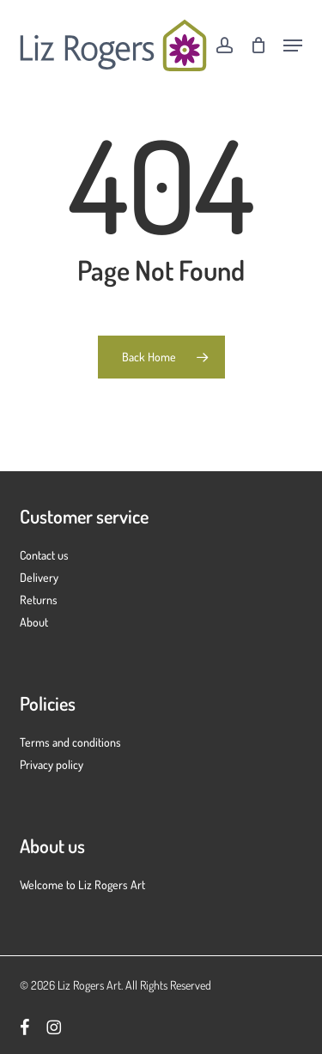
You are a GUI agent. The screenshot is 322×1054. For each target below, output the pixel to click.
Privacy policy (51, 764)
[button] (292, 45)
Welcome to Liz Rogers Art (82, 884)
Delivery (39, 577)
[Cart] (258, 45)
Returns (39, 599)
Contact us (44, 555)
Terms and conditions (70, 742)
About (34, 622)
